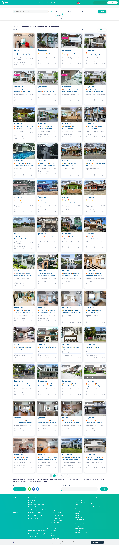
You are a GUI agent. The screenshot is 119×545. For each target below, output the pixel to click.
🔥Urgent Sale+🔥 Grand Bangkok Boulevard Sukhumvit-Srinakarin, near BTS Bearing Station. (47, 386)
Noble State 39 (32, 506)
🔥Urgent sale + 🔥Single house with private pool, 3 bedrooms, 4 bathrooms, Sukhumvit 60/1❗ (94, 423)
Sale (14, 500)
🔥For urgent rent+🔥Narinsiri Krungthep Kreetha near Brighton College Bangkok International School (47, 423)
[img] (62, 14)
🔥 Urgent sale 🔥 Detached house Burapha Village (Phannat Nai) (47, 202)
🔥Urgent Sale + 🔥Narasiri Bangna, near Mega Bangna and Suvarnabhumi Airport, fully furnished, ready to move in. (94, 275)
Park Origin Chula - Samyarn (35, 512)
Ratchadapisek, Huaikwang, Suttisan (38, 534)
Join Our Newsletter (66, 485)
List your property (100, 2)
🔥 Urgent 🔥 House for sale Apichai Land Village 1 (22, 239)
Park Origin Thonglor (33, 500)
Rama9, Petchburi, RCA (57, 515)
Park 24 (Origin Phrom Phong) (36, 504)
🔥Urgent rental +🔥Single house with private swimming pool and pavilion (71, 275)
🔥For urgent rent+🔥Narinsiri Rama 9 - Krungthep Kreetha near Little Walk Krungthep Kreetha (23, 423)
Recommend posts (30, 2)
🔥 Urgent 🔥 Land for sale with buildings (70, 239)
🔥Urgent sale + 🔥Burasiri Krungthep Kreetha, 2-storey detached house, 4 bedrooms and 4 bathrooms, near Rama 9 (71, 386)
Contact (53, 2)
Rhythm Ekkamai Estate (34, 502)
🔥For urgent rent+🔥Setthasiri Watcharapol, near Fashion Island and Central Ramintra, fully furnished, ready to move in (23, 349)
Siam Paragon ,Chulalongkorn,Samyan (39, 510)
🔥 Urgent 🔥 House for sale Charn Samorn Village (23, 202)
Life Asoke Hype (55, 522)
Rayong (53, 510)
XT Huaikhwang (32, 536)
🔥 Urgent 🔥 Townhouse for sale (47, 238)
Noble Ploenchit (55, 538)
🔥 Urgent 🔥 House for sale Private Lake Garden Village (93, 239)
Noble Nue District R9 (56, 520)
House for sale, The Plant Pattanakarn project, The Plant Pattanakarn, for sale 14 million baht (46, 275)
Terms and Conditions (96, 497)
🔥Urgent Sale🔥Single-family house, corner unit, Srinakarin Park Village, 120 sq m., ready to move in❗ (47, 55)
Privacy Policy (94, 500)
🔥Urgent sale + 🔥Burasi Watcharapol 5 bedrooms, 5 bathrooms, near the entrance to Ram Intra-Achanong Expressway (95, 349)
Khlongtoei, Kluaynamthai (35, 515)
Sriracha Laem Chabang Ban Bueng (38, 528)
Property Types (40, 2)
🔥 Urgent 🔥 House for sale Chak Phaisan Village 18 (95, 202)
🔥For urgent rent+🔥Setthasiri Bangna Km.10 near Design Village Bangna (71, 349)
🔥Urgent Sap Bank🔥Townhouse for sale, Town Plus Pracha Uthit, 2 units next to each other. (95, 128)
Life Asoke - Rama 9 (56, 518)
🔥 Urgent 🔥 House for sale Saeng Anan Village (95, 165)
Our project (16, 512)
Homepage (21, 2)
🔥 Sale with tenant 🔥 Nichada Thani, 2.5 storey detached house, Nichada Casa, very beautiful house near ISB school (23, 165)
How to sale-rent (95, 506)
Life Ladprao (54, 530)
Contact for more (18, 485)
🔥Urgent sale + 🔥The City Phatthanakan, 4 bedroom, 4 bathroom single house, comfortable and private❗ (22, 386)
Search (102, 11)
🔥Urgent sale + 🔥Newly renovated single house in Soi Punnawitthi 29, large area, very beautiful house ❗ (23, 459)
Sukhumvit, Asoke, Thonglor (36, 497)
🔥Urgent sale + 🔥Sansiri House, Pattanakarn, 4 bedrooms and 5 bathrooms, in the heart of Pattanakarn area (71, 459)
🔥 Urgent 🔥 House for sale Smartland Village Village (69, 202)
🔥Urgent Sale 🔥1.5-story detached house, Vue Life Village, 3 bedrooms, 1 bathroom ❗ (23, 55)
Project (47, 2)
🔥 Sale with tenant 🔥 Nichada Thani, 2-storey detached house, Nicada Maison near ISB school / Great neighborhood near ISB (47, 165)
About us (93, 503)
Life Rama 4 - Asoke (33, 518)
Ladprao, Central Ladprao (58, 528)
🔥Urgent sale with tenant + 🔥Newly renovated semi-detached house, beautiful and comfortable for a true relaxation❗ (95, 459)
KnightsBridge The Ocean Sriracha (37, 530)
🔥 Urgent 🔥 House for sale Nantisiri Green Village (69, 165)
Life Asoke (53, 524)
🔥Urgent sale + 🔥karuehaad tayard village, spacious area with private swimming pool (71, 312)
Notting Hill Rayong (56, 512)
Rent (14, 502)
